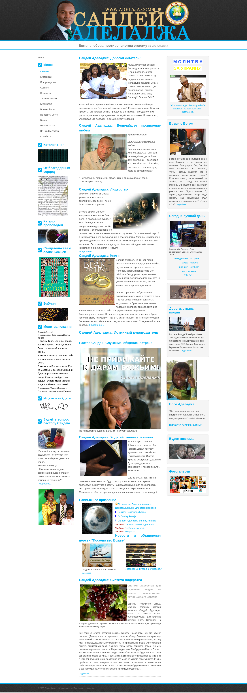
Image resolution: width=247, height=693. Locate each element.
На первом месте (49, 115)
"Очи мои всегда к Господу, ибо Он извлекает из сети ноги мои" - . (188, 108)
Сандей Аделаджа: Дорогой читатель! (110, 58)
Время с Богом (47, 109)
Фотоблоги (45, 136)
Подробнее (181, 204)
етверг (195, 262)
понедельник (181, 258)
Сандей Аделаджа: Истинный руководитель (118, 332)
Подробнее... (86, 251)
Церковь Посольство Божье (132, 512)
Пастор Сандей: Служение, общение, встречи (115, 343)
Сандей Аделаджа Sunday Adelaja (135, 520)
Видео (43, 120)
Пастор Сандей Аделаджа (134, 524)
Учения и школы (48, 98)
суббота (194, 267)
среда (185, 262)
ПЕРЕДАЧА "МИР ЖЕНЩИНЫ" (185, 425)
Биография (46, 77)
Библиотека (46, 104)
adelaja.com (125, 532)
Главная (44, 71)
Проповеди (46, 93)
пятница (183, 267)
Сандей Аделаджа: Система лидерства (110, 580)
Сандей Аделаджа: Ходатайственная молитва (116, 437)
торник (195, 258)
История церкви (48, 82)
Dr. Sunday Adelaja (126, 516)
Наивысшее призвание (97, 500)
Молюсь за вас (47, 125)
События (44, 87)
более (129, 646)
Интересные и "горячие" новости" (143, 569)
